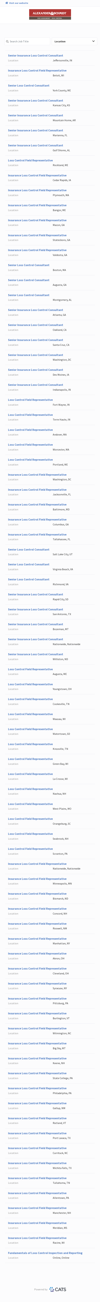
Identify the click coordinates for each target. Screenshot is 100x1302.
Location (75, 41)
